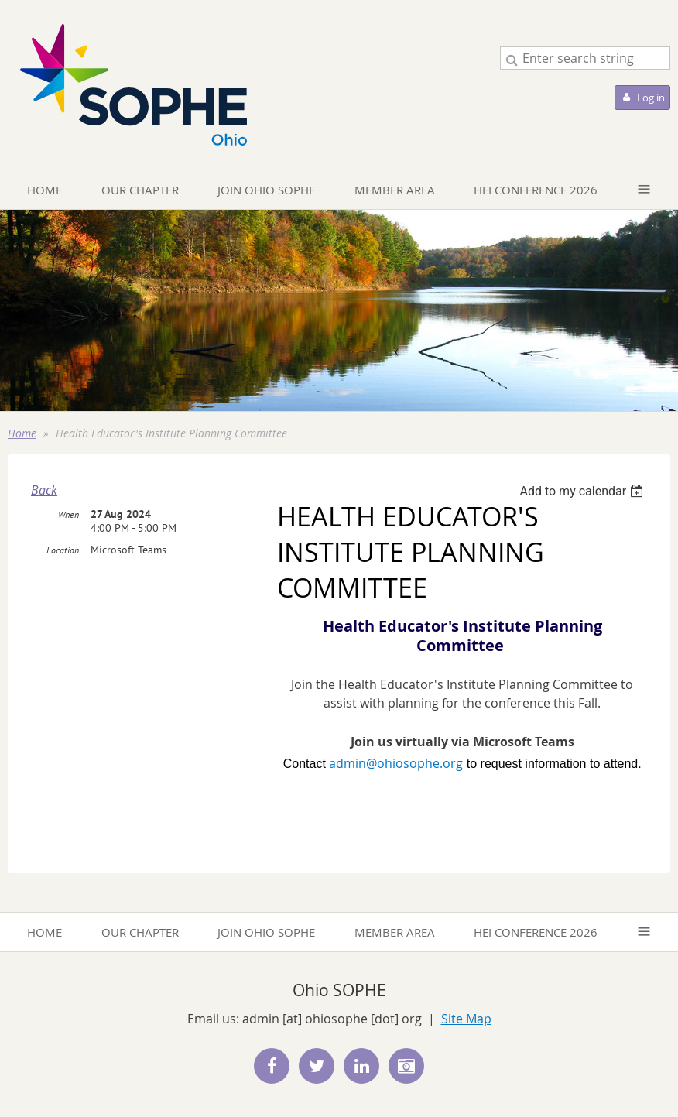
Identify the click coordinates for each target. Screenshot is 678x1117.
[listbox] (583, 491)
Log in (651, 98)
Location (62, 550)
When (68, 514)
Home (22, 433)
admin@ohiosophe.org (396, 763)
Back (44, 490)
